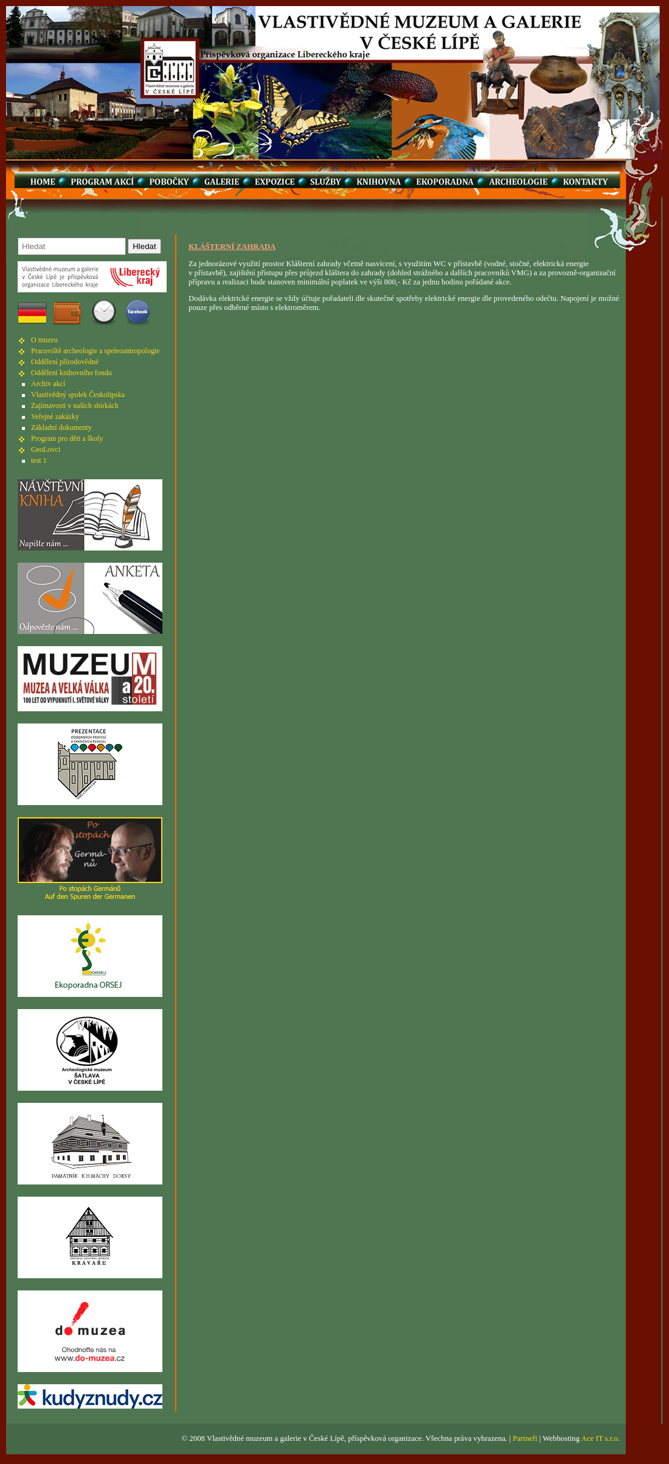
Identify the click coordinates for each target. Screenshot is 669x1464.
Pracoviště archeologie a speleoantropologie (95, 351)
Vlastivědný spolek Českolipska (78, 394)
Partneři (525, 1438)
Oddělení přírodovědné (65, 361)
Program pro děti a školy (67, 438)
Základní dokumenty (61, 427)
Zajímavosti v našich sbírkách (75, 405)
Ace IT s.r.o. (600, 1438)
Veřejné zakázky (55, 416)
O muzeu (44, 340)
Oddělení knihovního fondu (71, 372)
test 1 (39, 460)
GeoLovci (45, 449)
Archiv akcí (48, 383)
